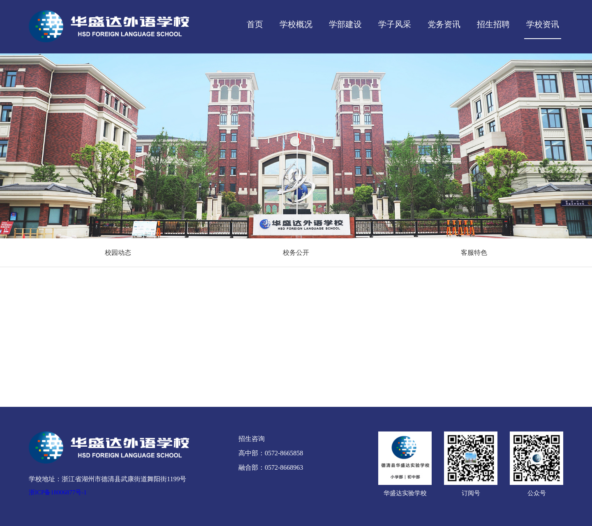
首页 (255, 24)
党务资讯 (444, 24)
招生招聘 (493, 24)
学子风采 (394, 24)
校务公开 (296, 252)
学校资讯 (542, 24)
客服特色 (474, 252)
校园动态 (118, 252)
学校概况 (296, 24)
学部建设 (345, 24)
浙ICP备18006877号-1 (58, 492)
